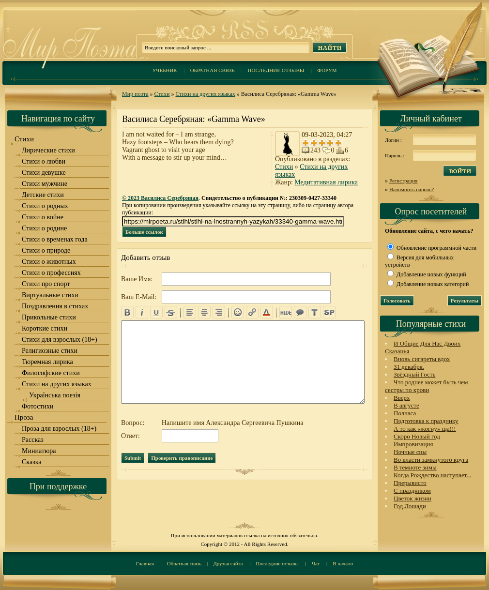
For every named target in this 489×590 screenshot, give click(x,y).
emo (237, 312)
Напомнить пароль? (411, 189)
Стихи (162, 94)
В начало (343, 563)
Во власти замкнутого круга (431, 459)
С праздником (412, 490)
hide (285, 312)
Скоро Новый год (417, 436)
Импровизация (413, 444)
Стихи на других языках (205, 94)
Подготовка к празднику (426, 420)
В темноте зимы (415, 467)
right (219, 312)
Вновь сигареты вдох (422, 359)
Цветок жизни (412, 498)
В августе (406, 405)
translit (314, 312)
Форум (326, 70)
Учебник (164, 70)
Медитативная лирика (326, 182)
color (266, 312)
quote (300, 312)
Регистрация (403, 180)
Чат (316, 563)
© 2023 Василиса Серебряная (160, 198)
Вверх (402, 397)
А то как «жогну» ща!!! (425, 428)
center (204, 312)
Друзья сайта (228, 563)
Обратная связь (212, 70)
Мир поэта (135, 94)
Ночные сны (410, 451)
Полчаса (405, 413)
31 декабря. (409, 366)
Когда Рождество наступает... (432, 475)
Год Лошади (410, 506)
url (252, 312)
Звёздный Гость (414, 374)
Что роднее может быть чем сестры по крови (426, 385)
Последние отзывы (276, 70)
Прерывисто (410, 482)
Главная (145, 563)
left (189, 312)
